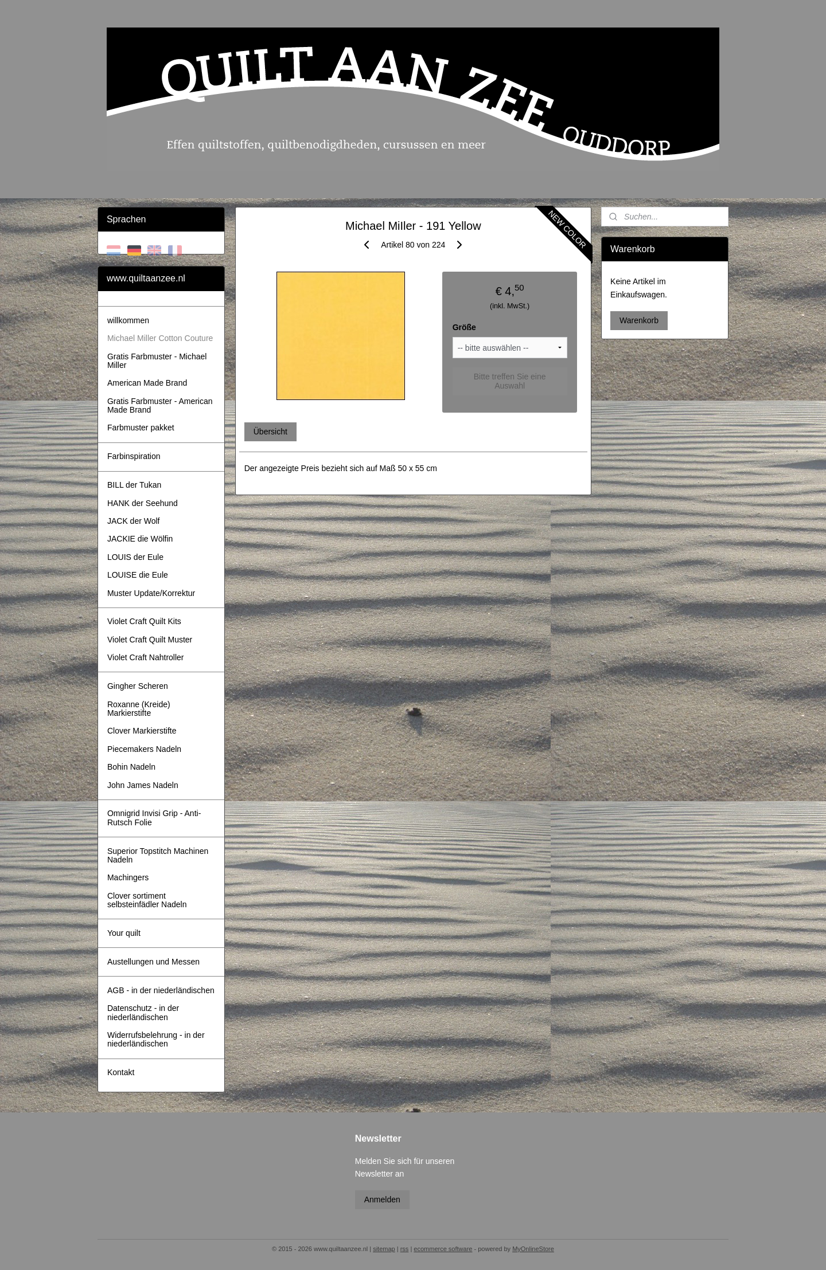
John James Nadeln (142, 785)
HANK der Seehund (142, 503)
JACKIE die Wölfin (140, 538)
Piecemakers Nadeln (144, 749)
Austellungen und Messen (153, 961)
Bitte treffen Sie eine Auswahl (509, 381)
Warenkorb (639, 320)
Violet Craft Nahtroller (145, 657)
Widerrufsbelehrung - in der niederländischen (156, 1039)
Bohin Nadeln (131, 766)
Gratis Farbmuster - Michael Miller (156, 361)
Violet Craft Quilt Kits (144, 621)
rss (404, 1248)
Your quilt (124, 933)
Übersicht (270, 431)
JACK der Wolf (133, 521)
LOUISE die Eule (137, 574)
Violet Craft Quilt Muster (149, 639)
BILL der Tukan (134, 484)
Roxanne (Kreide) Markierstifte (138, 709)
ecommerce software (443, 1248)
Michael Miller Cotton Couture (160, 338)
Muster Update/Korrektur (151, 593)
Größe (464, 327)
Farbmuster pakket (140, 427)
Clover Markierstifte (142, 730)
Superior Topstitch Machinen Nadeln (157, 855)
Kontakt (120, 1072)
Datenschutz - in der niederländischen (143, 1012)
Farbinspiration (134, 456)
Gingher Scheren (137, 686)
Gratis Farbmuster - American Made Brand (160, 405)
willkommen (128, 320)
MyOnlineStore (533, 1248)
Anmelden (382, 1199)
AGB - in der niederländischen (161, 990)
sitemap (384, 1248)
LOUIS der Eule (135, 557)
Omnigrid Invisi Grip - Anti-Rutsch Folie (154, 817)
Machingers (128, 877)
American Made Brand (147, 382)
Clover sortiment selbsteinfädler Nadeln (147, 900)
